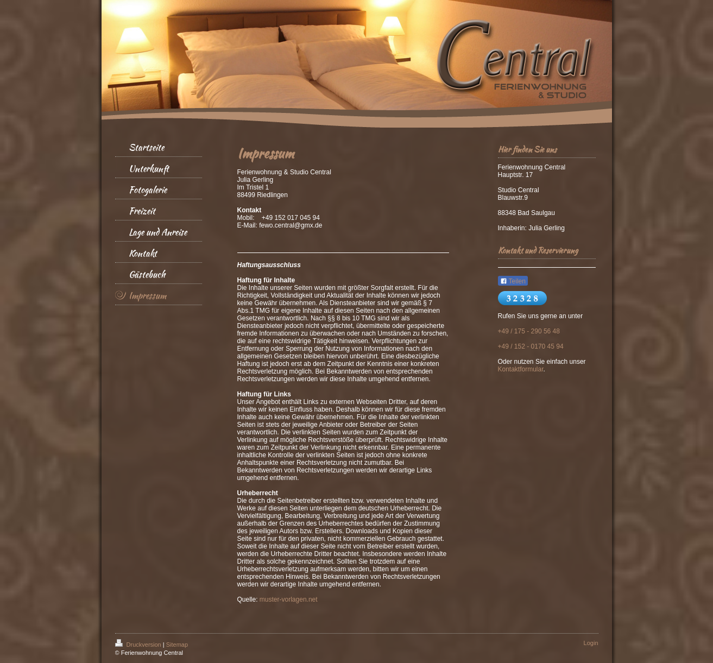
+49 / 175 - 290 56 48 (529, 331)
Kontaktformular (521, 369)
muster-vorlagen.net (289, 599)
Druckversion (139, 644)
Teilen (513, 281)
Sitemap (177, 644)
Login (591, 643)
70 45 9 (549, 346)
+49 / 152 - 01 (518, 346)
